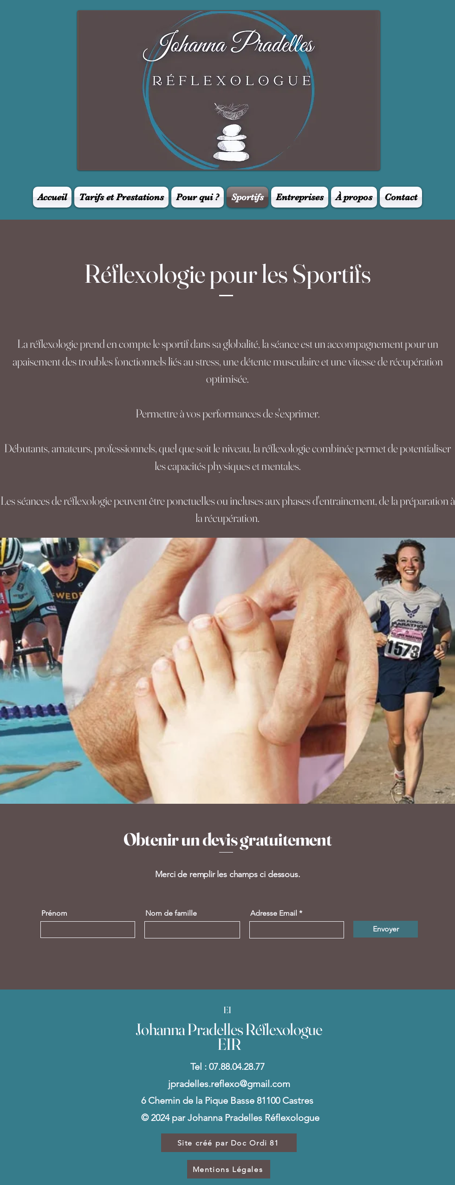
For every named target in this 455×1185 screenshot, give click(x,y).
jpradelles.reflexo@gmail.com (229, 1083)
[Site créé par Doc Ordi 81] (229, 1142)
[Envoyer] (385, 929)
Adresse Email (273, 913)
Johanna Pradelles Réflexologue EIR (229, 1036)
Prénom (54, 913)
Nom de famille (171, 913)
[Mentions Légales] (228, 1169)
